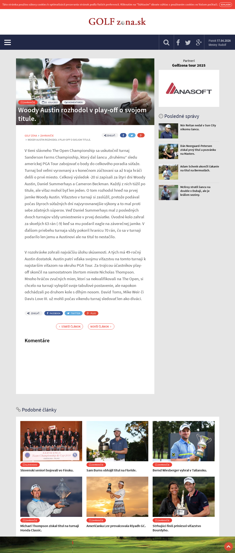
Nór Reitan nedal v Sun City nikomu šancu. (198, 127)
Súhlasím (225, 4)
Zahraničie (28, 102)
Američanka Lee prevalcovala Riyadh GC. (116, 526)
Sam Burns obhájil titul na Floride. (111, 470)
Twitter (73, 313)
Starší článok (70, 326)
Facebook (53, 313)
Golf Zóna (31, 135)
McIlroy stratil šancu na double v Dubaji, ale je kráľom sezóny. (195, 191)
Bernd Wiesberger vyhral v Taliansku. (180, 470)
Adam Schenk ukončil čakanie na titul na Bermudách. (199, 168)
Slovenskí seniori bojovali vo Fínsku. (47, 470)
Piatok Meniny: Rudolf (220, 43)
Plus (91, 313)
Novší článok (100, 326)
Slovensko (30, 464)
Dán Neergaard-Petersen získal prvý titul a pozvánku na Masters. (198, 150)
